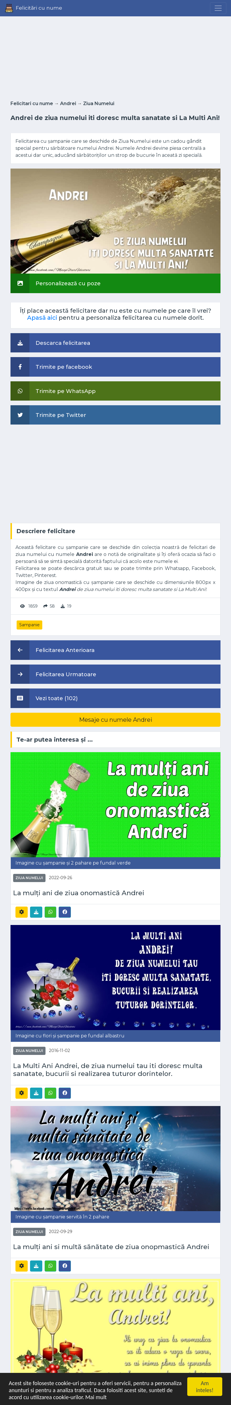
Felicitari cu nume (31, 103)
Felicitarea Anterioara (52, 650)
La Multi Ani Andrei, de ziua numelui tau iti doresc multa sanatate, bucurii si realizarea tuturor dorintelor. (107, 1070)
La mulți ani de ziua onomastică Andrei (78, 893)
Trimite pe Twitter (48, 415)
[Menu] (218, 8)
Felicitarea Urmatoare (53, 674)
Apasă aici (42, 317)
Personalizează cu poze (55, 283)
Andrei (68, 103)
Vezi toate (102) (44, 698)
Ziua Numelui (98, 103)
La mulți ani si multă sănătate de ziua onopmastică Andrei (111, 1247)
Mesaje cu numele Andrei (115, 719)
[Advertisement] (115, 56)
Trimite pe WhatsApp (53, 391)
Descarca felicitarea (50, 342)
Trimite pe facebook (51, 366)
